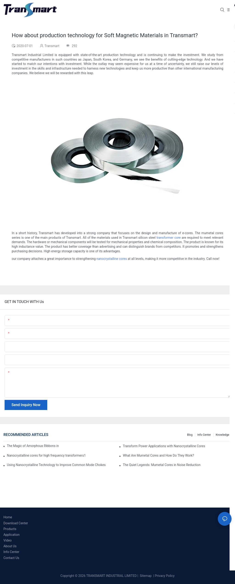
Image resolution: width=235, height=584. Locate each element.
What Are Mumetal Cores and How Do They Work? (158, 455)
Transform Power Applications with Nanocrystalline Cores (164, 446)
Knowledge (222, 434)
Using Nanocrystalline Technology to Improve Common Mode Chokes (56, 465)
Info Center (204, 434)
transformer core (169, 237)
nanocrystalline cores (111, 259)
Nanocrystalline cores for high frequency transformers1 (46, 455)
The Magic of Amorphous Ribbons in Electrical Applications (33, 446)
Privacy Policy (165, 576)
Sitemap (145, 576)
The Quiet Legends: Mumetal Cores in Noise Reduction (162, 465)
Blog (190, 434)
